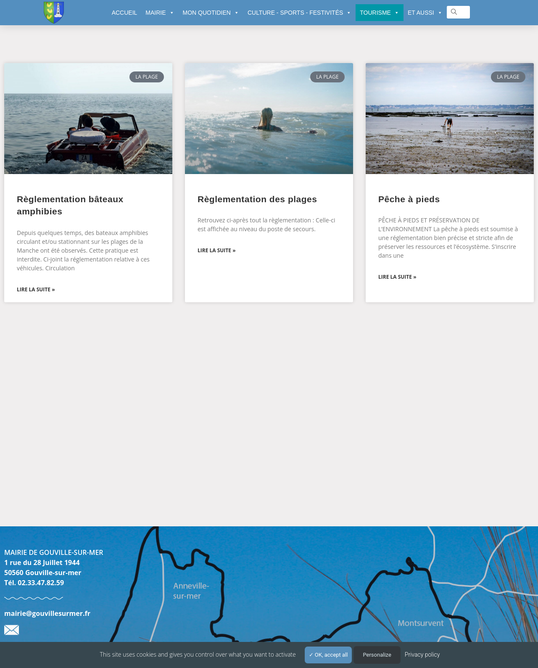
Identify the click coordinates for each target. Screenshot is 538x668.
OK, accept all (328, 655)
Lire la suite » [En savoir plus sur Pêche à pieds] (397, 276)
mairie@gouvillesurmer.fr (47, 613)
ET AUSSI (425, 12)
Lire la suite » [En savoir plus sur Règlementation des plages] (217, 250)
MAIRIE (159, 12)
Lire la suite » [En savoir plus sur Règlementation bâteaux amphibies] (36, 289)
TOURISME (379, 12)
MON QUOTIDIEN (211, 12)
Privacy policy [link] (422, 654)
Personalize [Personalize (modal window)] (377, 655)
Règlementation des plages (257, 199)
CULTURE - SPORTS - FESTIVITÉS (299, 12)
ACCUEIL (124, 12)
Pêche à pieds (409, 199)
